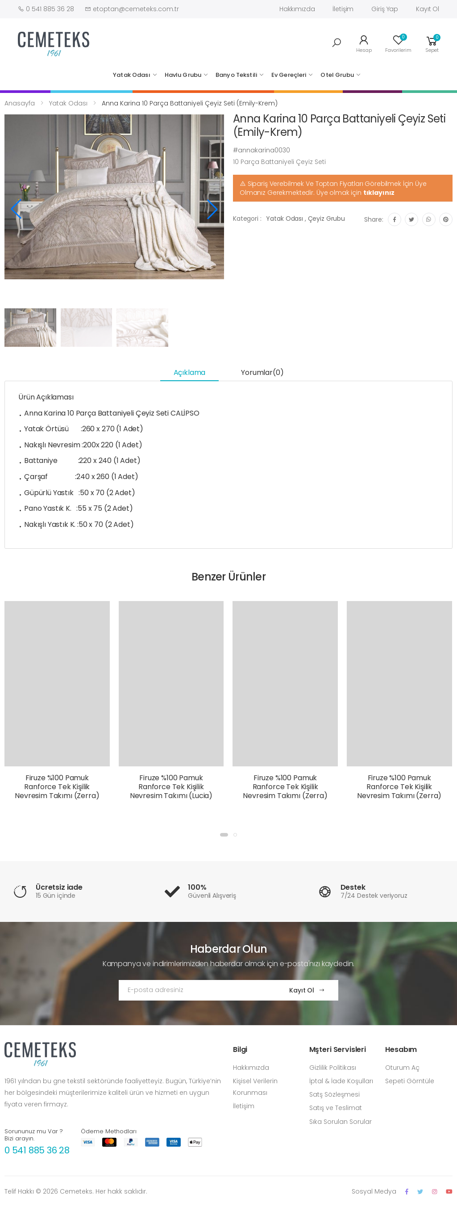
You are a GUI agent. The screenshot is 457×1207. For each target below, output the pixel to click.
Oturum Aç (402, 1067)
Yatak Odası (131, 75)
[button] (336, 43)
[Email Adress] (195, 990)
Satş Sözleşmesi (334, 1094)
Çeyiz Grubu (326, 218)
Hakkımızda (297, 8)
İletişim (342, 8)
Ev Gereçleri (289, 75)
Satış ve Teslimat (335, 1107)
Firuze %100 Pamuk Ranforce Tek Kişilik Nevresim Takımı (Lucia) (171, 787)
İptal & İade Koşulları (341, 1081)
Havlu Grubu (183, 75)
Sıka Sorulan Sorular (340, 1121)
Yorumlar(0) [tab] (262, 372)
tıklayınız (379, 192)
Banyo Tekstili (236, 75)
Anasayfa (19, 103)
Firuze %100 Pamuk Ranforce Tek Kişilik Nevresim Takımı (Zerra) (57, 787)
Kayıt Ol (427, 8)
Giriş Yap (384, 8)
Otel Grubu (336, 75)
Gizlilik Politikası (332, 1067)
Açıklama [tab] (190, 372)
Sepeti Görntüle (409, 1081)
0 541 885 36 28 (37, 1150)
